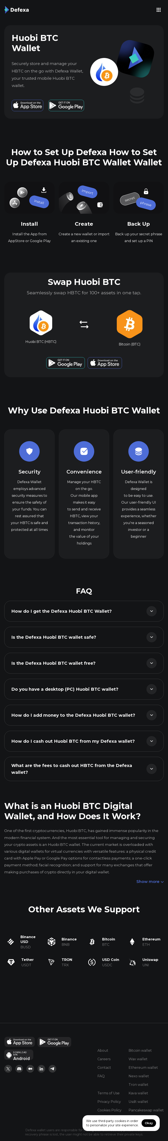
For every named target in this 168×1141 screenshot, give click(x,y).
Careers (103, 1059)
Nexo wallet (139, 1076)
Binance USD (28, 939)
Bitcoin (108, 939)
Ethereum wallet (143, 1068)
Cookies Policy (109, 1110)
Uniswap (150, 960)
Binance (69, 939)
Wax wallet (138, 1059)
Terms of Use (108, 1093)
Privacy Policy (109, 1102)
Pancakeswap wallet (146, 1110)
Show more (150, 881)
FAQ (101, 1076)
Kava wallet (138, 1093)
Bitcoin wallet (140, 1051)
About (102, 1051)
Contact (104, 1068)
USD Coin (110, 960)
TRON (67, 960)
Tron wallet (138, 1085)
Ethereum (151, 939)
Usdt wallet (138, 1102)
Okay (149, 1123)
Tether (27, 960)
